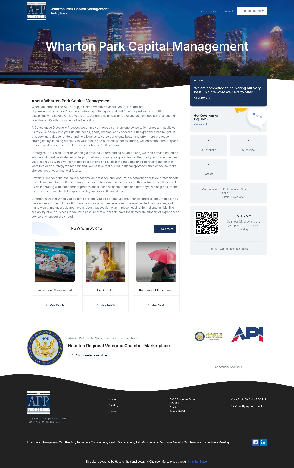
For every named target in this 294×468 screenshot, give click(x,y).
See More (165, 228)
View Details (54, 305)
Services (214, 11)
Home (201, 11)
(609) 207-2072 (252, 11)
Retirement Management (156, 290)
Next (270, 343)
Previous (187, 343)
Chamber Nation (198, 461)
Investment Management (54, 290)
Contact (228, 11)
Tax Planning (105, 290)
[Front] (37, 11)
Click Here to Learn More (89, 355)
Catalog (113, 405)
